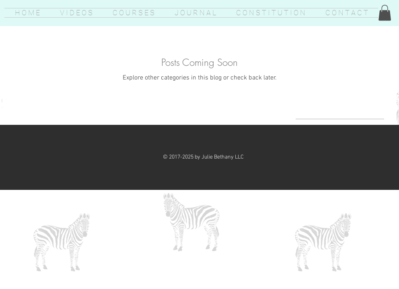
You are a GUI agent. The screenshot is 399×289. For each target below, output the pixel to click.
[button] (384, 12)
